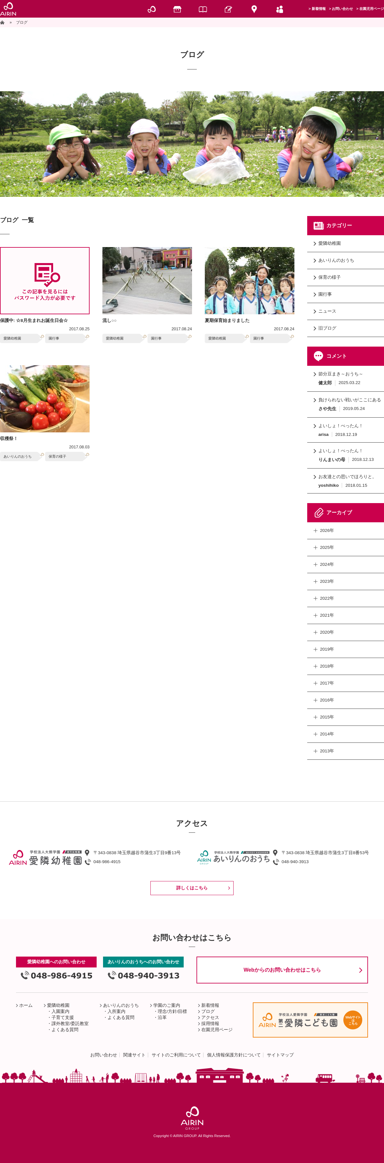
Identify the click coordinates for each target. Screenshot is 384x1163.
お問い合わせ (342, 9)
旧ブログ (327, 328)
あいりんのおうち (18, 456)
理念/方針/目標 (172, 1011)
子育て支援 (63, 1017)
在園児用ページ (371, 9)
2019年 (327, 649)
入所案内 (116, 1011)
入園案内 (60, 1011)
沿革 (162, 1017)
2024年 (327, 564)
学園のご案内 (166, 1005)
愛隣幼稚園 (12, 338)
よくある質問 (65, 1029)
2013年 (327, 751)
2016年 (327, 700)
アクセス (210, 1017)
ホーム (26, 1005)
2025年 (327, 547)
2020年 (327, 632)
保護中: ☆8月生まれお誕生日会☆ (34, 320)
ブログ (208, 1011)
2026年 (327, 530)
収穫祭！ (9, 438)
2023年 (327, 581)
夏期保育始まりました (227, 320)
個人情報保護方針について (234, 1055)
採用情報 (210, 1023)
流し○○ (109, 320)
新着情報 (319, 9)
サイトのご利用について (176, 1055)
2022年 (327, 598)
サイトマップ (280, 1055)
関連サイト (134, 1055)
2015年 (327, 717)
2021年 (327, 615)
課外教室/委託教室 (70, 1023)
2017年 (327, 683)
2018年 (327, 666)
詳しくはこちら (192, 888)
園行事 (54, 338)
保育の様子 (57, 456)
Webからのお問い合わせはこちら (282, 970)
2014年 (327, 734)
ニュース (327, 311)
